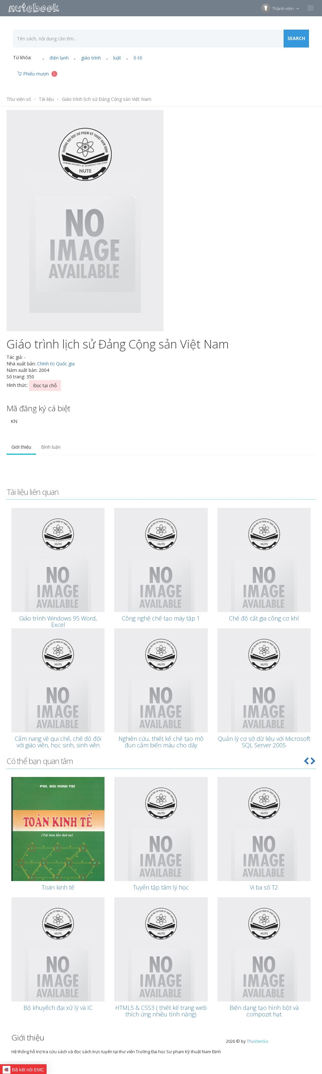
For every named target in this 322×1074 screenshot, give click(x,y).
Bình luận (51, 447)
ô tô (137, 58)
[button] (306, 760)
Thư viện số (19, 99)
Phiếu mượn (37, 74)
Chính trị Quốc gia (56, 363)
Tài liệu (46, 99)
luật (117, 58)
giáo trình (91, 58)
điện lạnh (59, 58)
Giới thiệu (21, 447)
